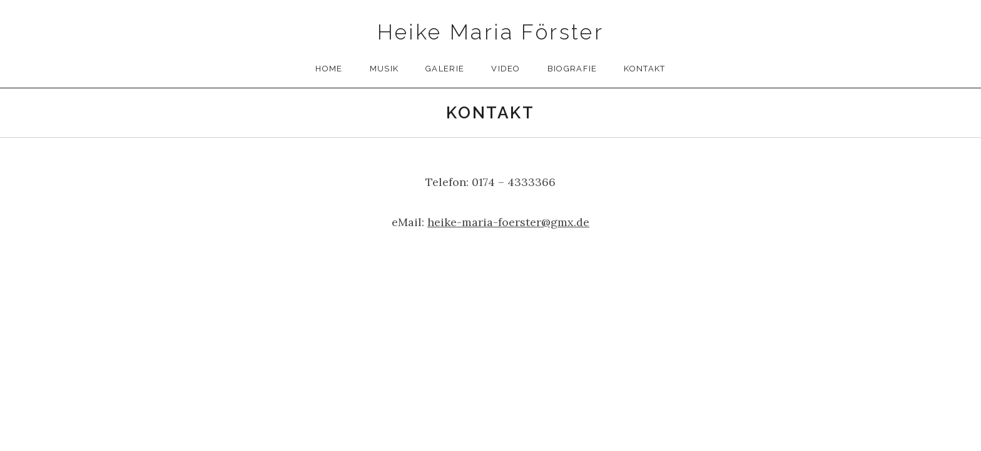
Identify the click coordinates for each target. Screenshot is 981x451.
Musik (384, 68)
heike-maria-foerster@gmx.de (508, 222)
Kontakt (644, 68)
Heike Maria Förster (490, 31)
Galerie (444, 68)
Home (328, 68)
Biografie (572, 68)
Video (506, 68)
